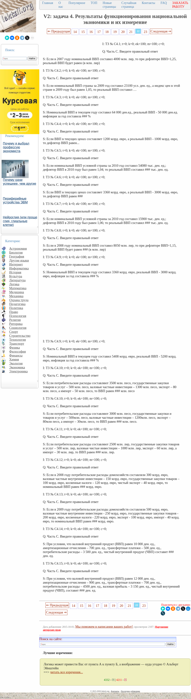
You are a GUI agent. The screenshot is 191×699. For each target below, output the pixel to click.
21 (131, 32)
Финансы (16, 355)
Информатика (19, 268)
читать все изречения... (66, 672)
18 (107, 32)
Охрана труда (18, 300)
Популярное (76, 3)
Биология (16, 252)
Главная (47, 3)
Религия (15, 320)
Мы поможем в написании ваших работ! (104, 626)
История (15, 272)
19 (115, 32)
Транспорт (16, 343)
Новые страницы (109, 4)
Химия (14, 359)
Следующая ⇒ (161, 31)
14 (75, 32)
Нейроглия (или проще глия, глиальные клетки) (20, 221)
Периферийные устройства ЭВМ (15, 200)
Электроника (18, 371)
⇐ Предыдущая (59, 31)
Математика (17, 288)
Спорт (13, 332)
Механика (16, 296)
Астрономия (18, 248)
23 (145, 32)
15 (83, 32)
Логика (14, 284)
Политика (16, 308)
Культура (15, 276)
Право (13, 312)
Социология (17, 328)
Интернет (16, 264)
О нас (60, 4)
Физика (14, 347)
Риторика (16, 324)
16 (91, 32)
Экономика (17, 367)
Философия (17, 351)
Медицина (16, 292)
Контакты (148, 3)
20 (123, 32)
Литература (17, 280)
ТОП (94, 3)
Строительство (19, 336)
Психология (17, 316)
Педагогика (17, 304)
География (16, 256)
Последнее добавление (130, 691)
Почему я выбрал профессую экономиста (16, 147)
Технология (17, 339)
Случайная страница (128, 4)
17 (99, 32)
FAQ (164, 3)
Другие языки (19, 260)
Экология (16, 363)
